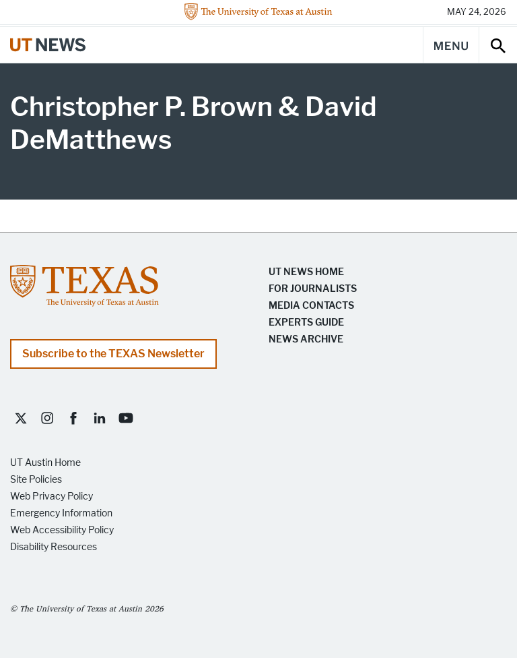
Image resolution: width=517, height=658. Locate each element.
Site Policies (36, 479)
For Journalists (313, 289)
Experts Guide (306, 322)
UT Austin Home (45, 463)
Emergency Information (61, 513)
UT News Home (306, 272)
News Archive (306, 339)
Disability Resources (53, 547)
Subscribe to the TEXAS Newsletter (113, 353)
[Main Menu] (451, 45)
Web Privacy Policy (51, 496)
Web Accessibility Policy (62, 530)
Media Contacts (311, 305)
